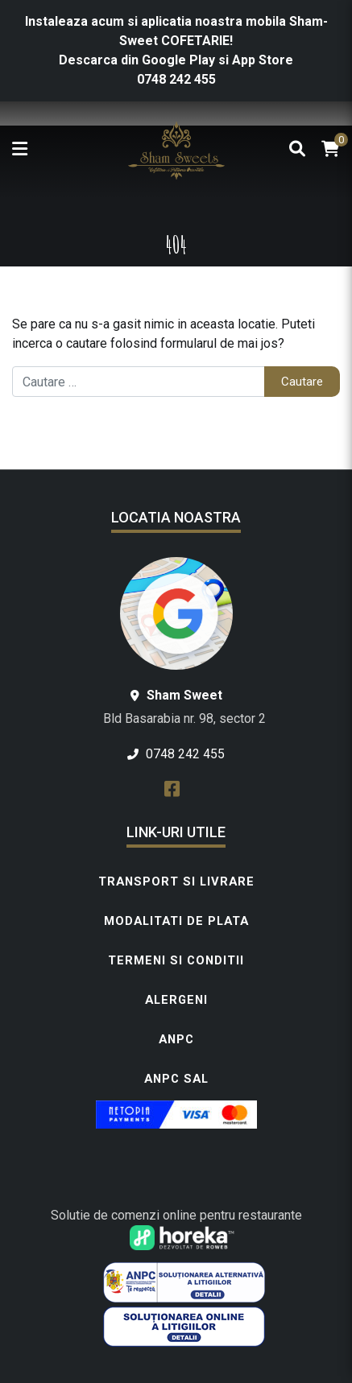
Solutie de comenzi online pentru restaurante (176, 1215)
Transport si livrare (176, 881)
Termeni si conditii (176, 960)
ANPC (176, 1039)
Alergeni (176, 1000)
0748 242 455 (176, 79)
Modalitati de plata (176, 921)
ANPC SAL (176, 1078)
